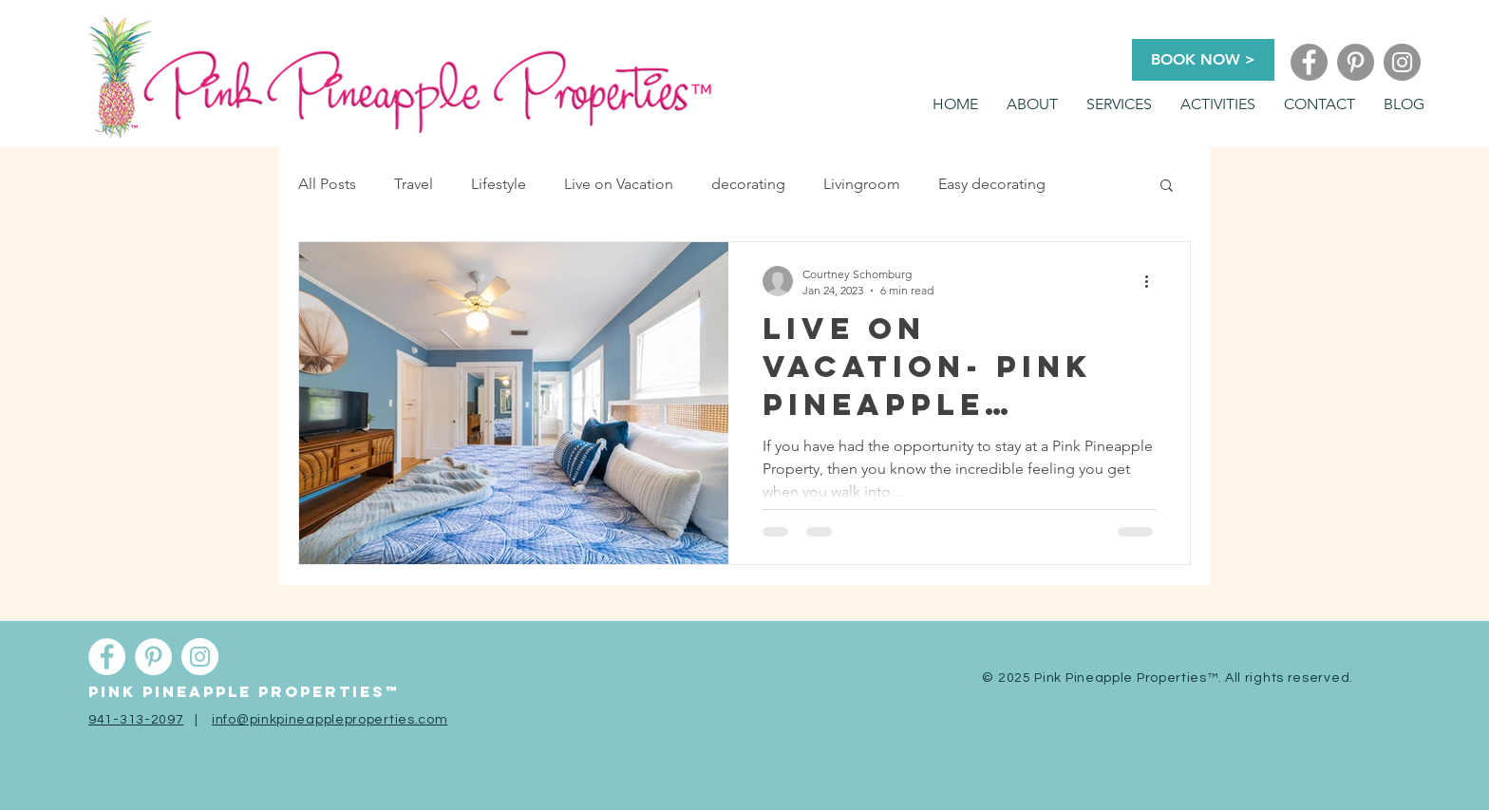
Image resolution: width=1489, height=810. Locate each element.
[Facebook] (1309, 62)
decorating (748, 184)
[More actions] (1152, 281)
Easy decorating (992, 184)
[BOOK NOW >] (1203, 60)
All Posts (327, 184)
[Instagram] (1402, 62)
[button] (1119, 104)
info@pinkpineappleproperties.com (329, 719)
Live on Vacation (618, 184)
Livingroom (861, 184)
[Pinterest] (1355, 62)
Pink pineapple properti (224, 691)
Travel (413, 184)
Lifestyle (498, 184)
